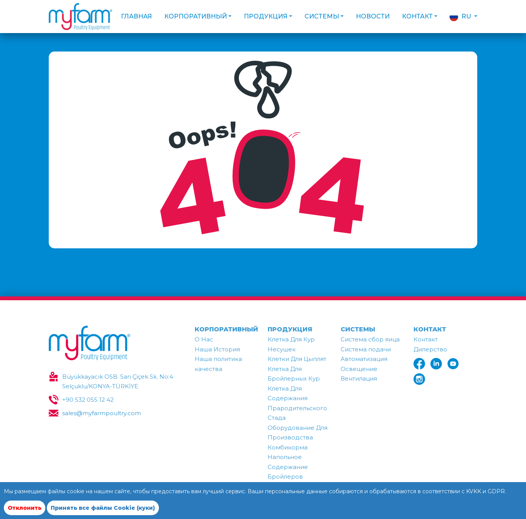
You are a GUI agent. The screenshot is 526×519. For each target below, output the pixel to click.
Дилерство (430, 349)
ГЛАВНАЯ (136, 16)
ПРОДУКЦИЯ (290, 329)
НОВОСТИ (373, 16)
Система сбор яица (370, 339)
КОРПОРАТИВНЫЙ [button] (195, 16)
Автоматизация (364, 359)
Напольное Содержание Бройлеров (288, 466)
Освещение (359, 369)
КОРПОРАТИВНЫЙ (226, 329)
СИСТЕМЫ (358, 329)
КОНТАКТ (430, 329)
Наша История (217, 349)
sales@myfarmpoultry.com (101, 413)
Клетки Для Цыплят (297, 359)
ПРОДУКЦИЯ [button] (266, 16)
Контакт (426, 339)
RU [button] (461, 17)
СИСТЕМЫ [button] (321, 16)
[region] (263, 506)
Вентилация (359, 378)
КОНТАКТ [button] (417, 16)
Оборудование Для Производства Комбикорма (298, 437)
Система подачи (366, 349)
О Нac (204, 339)
